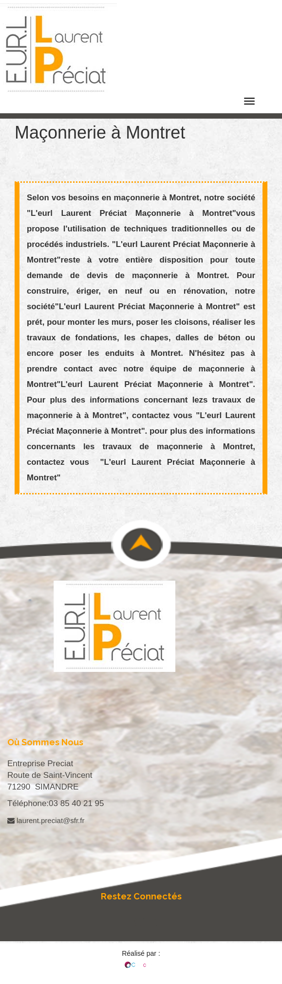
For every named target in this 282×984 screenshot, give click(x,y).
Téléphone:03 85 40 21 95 (55, 803)
